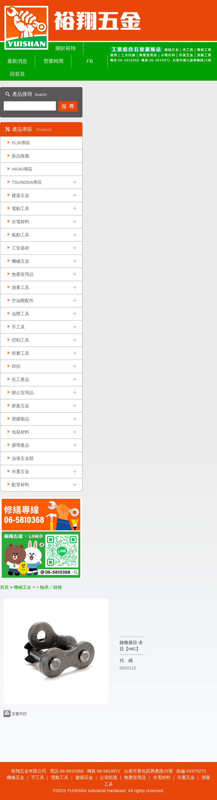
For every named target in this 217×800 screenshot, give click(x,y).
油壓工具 (20, 313)
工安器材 (20, 247)
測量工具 (20, 287)
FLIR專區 (21, 142)
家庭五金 (20, 405)
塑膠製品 (20, 418)
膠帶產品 (20, 445)
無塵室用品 (23, 274)
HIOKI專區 (22, 169)
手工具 (18, 326)
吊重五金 (20, 471)
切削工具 (20, 339)
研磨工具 (20, 353)
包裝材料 (20, 432)
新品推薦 (20, 155)
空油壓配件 (23, 300)
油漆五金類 (23, 458)
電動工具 (20, 208)
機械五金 (20, 261)
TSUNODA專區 (27, 182)
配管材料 (20, 484)
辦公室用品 (23, 392)
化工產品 (20, 379)
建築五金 (20, 195)
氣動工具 (20, 234)
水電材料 (20, 221)
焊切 (16, 366)
